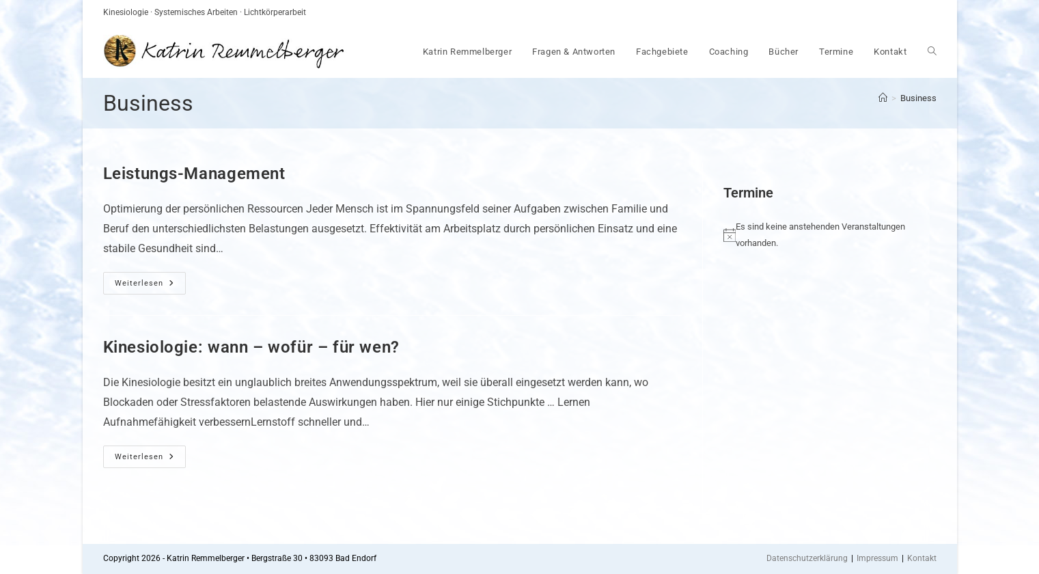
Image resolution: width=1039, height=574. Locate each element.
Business (918, 98)
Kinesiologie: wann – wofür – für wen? (251, 347)
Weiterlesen (150, 286)
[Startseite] (882, 98)
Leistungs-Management (194, 173)
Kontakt (922, 558)
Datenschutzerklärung (807, 558)
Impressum (877, 558)
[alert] (819, 235)
